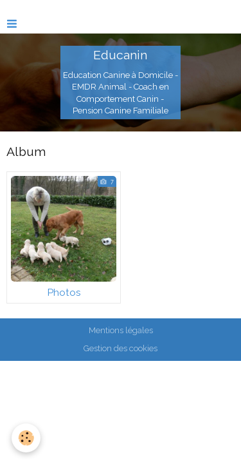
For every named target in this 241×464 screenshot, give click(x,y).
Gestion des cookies (120, 348)
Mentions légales (121, 330)
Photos (64, 293)
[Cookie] (26, 437)
